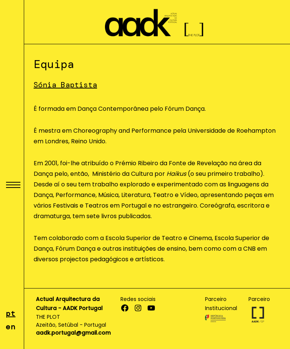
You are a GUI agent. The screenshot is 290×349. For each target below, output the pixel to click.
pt (10, 313)
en (10, 327)
